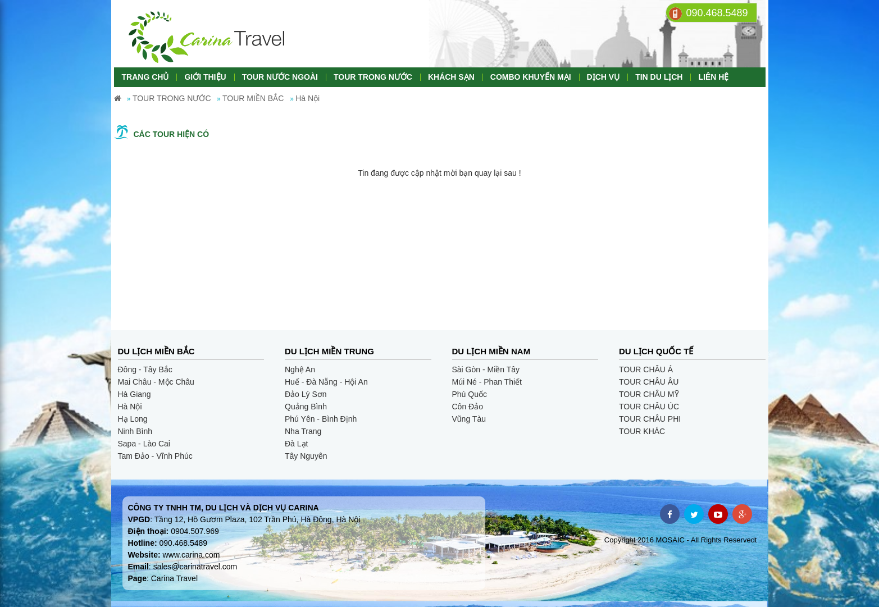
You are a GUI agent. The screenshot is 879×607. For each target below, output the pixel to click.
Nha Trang (303, 431)
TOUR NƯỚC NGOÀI (280, 76)
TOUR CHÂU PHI (650, 418)
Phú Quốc (469, 394)
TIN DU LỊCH (658, 76)
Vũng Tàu (469, 418)
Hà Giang (134, 394)
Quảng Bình (306, 406)
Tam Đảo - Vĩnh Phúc (155, 455)
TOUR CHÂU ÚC (649, 406)
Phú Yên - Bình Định (321, 418)
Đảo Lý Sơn (306, 394)
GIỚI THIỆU (205, 76)
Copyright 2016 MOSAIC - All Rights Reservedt (680, 540)
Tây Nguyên (306, 455)
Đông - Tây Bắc (145, 369)
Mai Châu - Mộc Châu (156, 381)
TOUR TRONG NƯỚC (373, 76)
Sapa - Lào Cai (144, 443)
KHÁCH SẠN (451, 76)
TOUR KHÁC (642, 431)
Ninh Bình (135, 431)
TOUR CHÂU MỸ (649, 394)
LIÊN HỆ (713, 76)
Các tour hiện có (171, 134)
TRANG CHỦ (145, 76)
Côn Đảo (467, 406)
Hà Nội (130, 406)
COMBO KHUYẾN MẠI (530, 76)
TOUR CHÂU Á (646, 369)
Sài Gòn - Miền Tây (486, 369)
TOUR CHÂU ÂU (648, 381)
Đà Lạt (296, 443)
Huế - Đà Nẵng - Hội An (326, 381)
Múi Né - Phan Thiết (487, 381)
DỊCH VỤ (603, 76)
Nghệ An (300, 369)
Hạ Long (133, 418)
